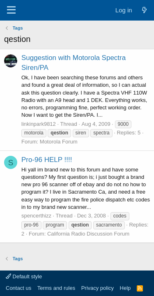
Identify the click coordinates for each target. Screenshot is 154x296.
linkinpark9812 (38, 124)
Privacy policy (97, 288)
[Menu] (11, 10)
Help (125, 288)
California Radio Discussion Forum (88, 234)
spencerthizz (36, 216)
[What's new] (144, 10)
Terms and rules (56, 288)
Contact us (18, 288)
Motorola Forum (59, 142)
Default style (24, 276)
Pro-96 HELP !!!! (46, 160)
